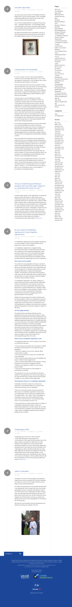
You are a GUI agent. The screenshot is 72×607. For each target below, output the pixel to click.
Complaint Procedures (61, 42)
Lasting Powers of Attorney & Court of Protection (60, 59)
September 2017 (59, 170)
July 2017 (57, 173)
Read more (40, 218)
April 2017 (57, 178)
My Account (58, 67)
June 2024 (58, 133)
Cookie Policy (59, 46)
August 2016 (58, 192)
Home (56, 53)
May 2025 (57, 123)
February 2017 (59, 182)
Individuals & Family (60, 54)
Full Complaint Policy (61, 51)
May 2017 (57, 176)
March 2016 (58, 199)
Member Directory (60, 65)
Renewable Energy (60, 88)
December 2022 (59, 135)
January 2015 (58, 220)
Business (57, 20)
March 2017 (58, 180)
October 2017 (58, 168)
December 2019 (59, 157)
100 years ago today (22, 7)
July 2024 (57, 131)
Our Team (57, 72)
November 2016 (59, 187)
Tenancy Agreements (61, 101)
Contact (57, 44)
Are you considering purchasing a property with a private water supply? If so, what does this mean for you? (30, 186)
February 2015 (59, 218)
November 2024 (59, 128)
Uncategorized (32, 9)
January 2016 (58, 203)
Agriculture (58, 13)
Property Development (61, 79)
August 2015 (58, 211)
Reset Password (59, 89)
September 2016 (59, 190)
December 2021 (59, 140)
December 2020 (59, 147)
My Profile (57, 68)
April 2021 (57, 145)
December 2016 (59, 185)
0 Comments (23, 9)
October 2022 (59, 136)
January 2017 (58, 183)
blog (56, 114)
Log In (56, 63)
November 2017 (59, 166)
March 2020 (58, 156)
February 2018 (59, 163)
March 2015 (58, 216)
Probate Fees (58, 77)
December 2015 (59, 204)
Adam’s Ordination (22, 471)
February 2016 (59, 201)
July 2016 (57, 194)
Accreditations (59, 11)
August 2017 (58, 171)
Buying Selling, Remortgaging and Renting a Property (60, 30)
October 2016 (59, 189)
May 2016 (57, 197)
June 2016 (57, 196)
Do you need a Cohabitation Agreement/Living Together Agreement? (26, 232)
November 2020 (59, 149)
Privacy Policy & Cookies (36, 570)
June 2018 (57, 161)
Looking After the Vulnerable (26, 70)
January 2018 (58, 164)
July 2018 (57, 159)
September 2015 (59, 210)
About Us (57, 9)
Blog (56, 18)
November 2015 (59, 206)
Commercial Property (61, 41)
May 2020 (57, 152)
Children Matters (59, 34)
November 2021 (59, 142)
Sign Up (57, 98)
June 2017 (57, 175)
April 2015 (57, 215)
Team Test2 (58, 100)
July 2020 (57, 150)
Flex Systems (40, 592)
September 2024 (59, 130)
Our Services (58, 70)
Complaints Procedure (36, 571)
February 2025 (59, 126)
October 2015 (58, 208)
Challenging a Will (22, 429)
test (56, 103)
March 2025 (58, 124)
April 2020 (57, 154)
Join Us (57, 56)
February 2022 (59, 138)
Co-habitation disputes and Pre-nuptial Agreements (61, 37)
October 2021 (58, 143)
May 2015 (57, 213)
